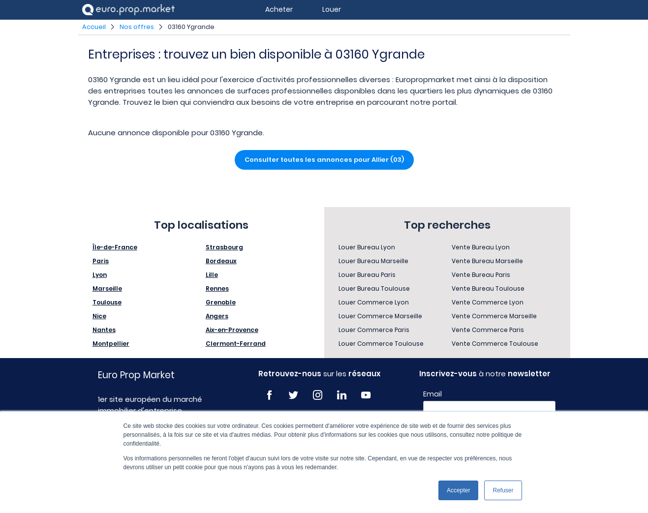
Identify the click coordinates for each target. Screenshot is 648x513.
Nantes (104, 330)
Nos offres (137, 26)
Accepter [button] (458, 490)
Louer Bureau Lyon (367, 247)
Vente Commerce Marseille (494, 316)
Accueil (94, 26)
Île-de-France (115, 247)
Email (432, 394)
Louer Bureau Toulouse (374, 288)
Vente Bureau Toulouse (488, 288)
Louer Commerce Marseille (380, 316)
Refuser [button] (503, 490)
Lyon (100, 275)
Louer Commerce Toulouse (381, 343)
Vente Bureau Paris (481, 275)
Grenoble (221, 302)
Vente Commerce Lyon (488, 302)
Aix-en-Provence (232, 330)
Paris (101, 261)
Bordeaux (221, 261)
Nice (99, 316)
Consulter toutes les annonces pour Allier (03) (324, 159)
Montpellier (111, 343)
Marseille (107, 288)
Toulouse (107, 302)
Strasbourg (224, 247)
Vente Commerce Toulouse (495, 343)
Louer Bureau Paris (367, 275)
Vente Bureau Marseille (487, 261)
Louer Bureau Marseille (373, 261)
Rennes (217, 288)
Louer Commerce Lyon (374, 302)
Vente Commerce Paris (488, 330)
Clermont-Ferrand (236, 343)
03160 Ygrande (191, 26)
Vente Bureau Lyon (481, 247)
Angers (217, 316)
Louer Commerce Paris (374, 330)
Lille (212, 275)
